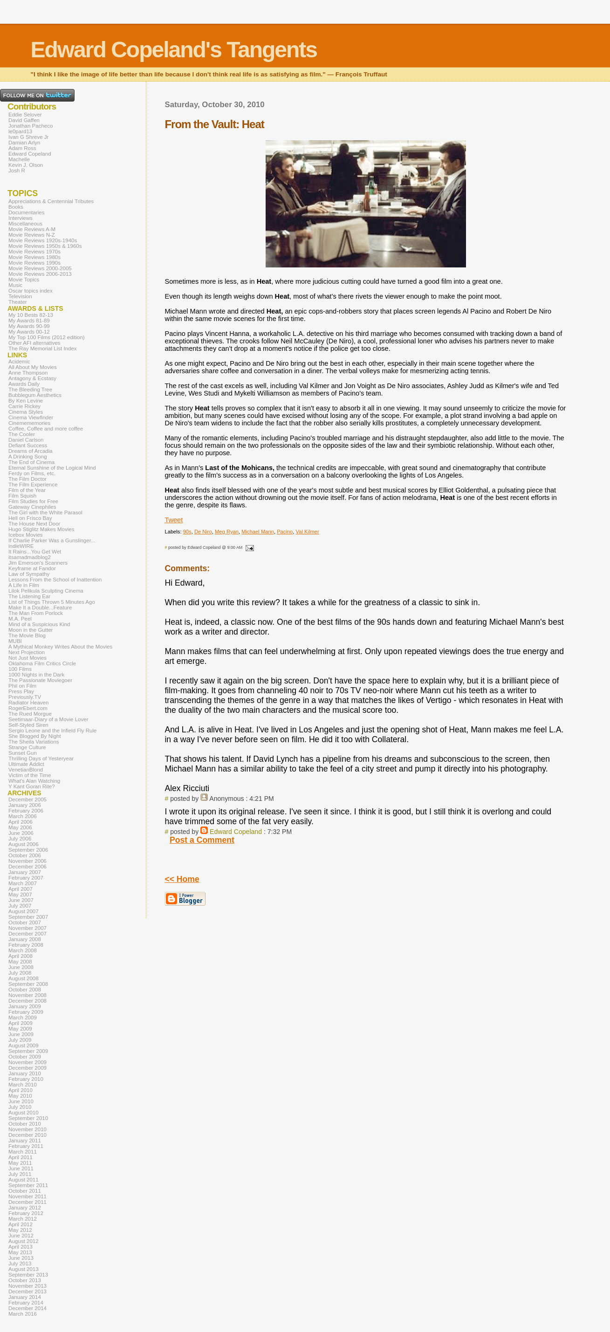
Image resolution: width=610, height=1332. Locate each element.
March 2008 (22, 950)
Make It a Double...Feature (40, 607)
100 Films (20, 669)
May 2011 (20, 1163)
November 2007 (27, 928)
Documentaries (26, 212)
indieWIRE (21, 546)
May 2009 (20, 1028)
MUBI (15, 641)
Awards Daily (24, 384)
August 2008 (23, 978)
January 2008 (24, 939)
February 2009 (25, 1012)
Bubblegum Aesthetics (35, 395)
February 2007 (25, 878)
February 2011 (25, 1146)
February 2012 (25, 1213)
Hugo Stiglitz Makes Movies (41, 529)
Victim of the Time (29, 775)
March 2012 (22, 1219)
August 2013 (23, 1269)
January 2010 (24, 1073)
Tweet (173, 520)
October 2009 (24, 1056)
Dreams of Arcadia (30, 451)
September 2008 (28, 984)
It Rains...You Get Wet (34, 551)
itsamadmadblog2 (29, 557)
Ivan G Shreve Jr (28, 137)
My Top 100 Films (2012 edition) (46, 337)
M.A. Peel (20, 619)
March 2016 (22, 1314)
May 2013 (20, 1252)
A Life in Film (23, 585)
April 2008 (20, 956)
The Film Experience (33, 484)
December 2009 (27, 1068)
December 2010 (27, 1135)
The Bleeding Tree (30, 389)
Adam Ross (22, 148)
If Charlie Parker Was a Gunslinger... (51, 540)
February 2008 (25, 945)
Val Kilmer (307, 531)
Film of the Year (27, 490)
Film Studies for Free (33, 501)
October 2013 (24, 1280)
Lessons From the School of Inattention (55, 579)
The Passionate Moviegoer (40, 680)
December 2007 (27, 933)
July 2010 (19, 1107)
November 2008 (27, 995)
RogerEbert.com (28, 708)
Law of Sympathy (28, 574)
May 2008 (20, 961)
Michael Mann (257, 531)
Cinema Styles (25, 412)
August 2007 (23, 911)
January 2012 (24, 1207)
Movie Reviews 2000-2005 (40, 268)
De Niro (203, 531)
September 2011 (28, 1185)
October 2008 (24, 989)
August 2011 (23, 1179)
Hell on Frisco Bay (30, 518)
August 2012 (23, 1241)
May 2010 (20, 1096)
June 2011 (21, 1168)
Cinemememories (29, 423)
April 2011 (20, 1157)
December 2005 (27, 799)
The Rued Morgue (30, 714)
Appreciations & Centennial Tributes (51, 201)
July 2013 (19, 1263)
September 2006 (28, 850)
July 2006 (19, 838)
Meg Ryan (227, 531)
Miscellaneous (25, 223)
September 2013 (28, 1274)
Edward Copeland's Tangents (173, 49)
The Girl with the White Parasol (45, 512)
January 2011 (24, 1140)
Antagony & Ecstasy (32, 378)
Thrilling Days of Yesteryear (41, 758)
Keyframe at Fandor (32, 568)
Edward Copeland (236, 831)
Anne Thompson (28, 373)
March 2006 (22, 816)
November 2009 (27, 1062)
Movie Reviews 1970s (34, 251)
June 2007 (21, 900)
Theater (17, 302)
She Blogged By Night (34, 736)
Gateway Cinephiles (32, 507)
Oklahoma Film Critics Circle (42, 663)
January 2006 (24, 805)
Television (20, 296)
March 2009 (22, 1017)
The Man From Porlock (35, 613)
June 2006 (21, 833)
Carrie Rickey (24, 406)
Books (15, 207)
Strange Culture (27, 747)
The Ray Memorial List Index (42, 348)
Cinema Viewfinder (30, 417)
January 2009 (24, 1006)
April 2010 (20, 1090)
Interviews (20, 218)
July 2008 (19, 973)
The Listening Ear (29, 596)
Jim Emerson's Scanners (38, 563)
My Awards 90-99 (29, 326)
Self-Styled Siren (28, 725)
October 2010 (24, 1124)
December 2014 (27, 1308)
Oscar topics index (30, 291)
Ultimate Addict (26, 764)
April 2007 (20, 889)
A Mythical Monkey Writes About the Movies (60, 646)
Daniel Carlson (26, 440)
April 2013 (20, 1247)
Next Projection (26, 652)
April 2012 (20, 1224)
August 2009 (23, 1045)
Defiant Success (27, 445)
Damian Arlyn (24, 142)
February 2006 (25, 810)
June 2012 (21, 1235)
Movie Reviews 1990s (34, 263)
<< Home (181, 879)
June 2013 (21, 1258)
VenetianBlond (25, 769)
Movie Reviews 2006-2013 (40, 274)
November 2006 (27, 861)
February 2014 (25, 1302)
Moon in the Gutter (30, 630)
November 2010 (27, 1129)
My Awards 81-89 (29, 320)
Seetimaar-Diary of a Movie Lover (48, 719)
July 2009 (19, 1040)
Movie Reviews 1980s (34, 257)
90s (187, 531)
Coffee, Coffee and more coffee (45, 428)
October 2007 (24, 922)
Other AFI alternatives (34, 343)
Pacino (285, 531)
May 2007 (20, 894)
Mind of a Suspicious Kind (39, 624)
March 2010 (22, 1084)
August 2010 (23, 1112)
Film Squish (22, 496)
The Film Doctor (27, 479)
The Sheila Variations (33, 742)
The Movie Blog (27, 635)
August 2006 (23, 844)
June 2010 (21, 1101)
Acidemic (19, 361)
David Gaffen (24, 120)
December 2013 (27, 1291)
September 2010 (28, 1118)
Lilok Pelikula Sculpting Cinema (45, 591)
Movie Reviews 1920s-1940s (42, 240)
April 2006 (20, 822)
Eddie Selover (25, 114)
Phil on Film (22, 686)
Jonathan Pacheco (30, 126)
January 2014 (24, 1297)
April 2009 (20, 1023)
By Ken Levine (25, 400)
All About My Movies (32, 367)
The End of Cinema (31, 462)
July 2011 (19, 1174)
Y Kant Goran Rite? (31, 786)
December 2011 (27, 1202)
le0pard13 (20, 131)
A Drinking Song (27, 456)
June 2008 (21, 967)
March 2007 (22, 883)
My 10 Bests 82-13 (30, 315)
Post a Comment (202, 840)
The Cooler (21, 434)
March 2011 (22, 1151)
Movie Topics (23, 279)
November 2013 (27, 1286)
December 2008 (27, 1001)
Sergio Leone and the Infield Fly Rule (52, 730)
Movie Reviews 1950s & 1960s (45, 246)
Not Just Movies (27, 658)
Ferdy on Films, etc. (31, 473)
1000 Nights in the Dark (36, 674)
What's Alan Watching (34, 781)
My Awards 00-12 (29, 332)
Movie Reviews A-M (31, 229)
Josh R (16, 170)
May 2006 (20, 827)
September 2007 (28, 917)
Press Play (21, 691)
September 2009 (28, 1051)
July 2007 (19, 905)
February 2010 (25, 1079)
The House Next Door (34, 523)
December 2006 (27, 866)
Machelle (19, 159)
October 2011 (24, 1191)
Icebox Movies (25, 535)
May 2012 (20, 1230)
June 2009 (21, 1034)
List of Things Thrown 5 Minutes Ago (51, 602)
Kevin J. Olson (25, 165)
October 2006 (24, 855)
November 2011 (27, 1196)
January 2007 (24, 872)
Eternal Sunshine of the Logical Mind (52, 468)
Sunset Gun (22, 753)
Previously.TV (24, 697)
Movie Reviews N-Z (31, 235)
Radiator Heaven (28, 702)
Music (15, 285)
